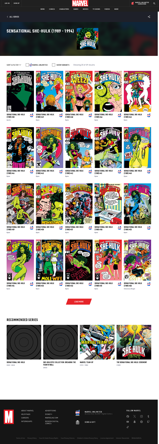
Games (75, 9)
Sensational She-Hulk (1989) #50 (16, 136)
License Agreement (107, 438)
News (43, 9)
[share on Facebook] (127, 417)
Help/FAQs (25, 414)
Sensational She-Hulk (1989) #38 (45, 249)
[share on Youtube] (127, 422)
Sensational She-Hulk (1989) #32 (74, 305)
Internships (26, 421)
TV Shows (96, 9)
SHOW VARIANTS (62, 86)
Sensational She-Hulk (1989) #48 (74, 136)
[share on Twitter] (134, 417)
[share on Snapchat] (134, 422)
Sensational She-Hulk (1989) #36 (104, 249)
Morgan (133, 310)
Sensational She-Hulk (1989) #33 (45, 305)
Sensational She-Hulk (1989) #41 (104, 193)
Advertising (50, 411)
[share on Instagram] (141, 417)
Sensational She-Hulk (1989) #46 (104, 136)
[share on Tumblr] (148, 417)
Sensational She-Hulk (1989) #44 (16, 193)
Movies (85, 9)
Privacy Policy (32, 438)
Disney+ (48, 414)
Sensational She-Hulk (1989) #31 (104, 305)
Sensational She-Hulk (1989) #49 (45, 136)
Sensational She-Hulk (16, 383)
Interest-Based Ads (122, 438)
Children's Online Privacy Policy (87, 438)
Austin (9, 141)
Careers (25, 418)
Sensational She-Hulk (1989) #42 (74, 193)
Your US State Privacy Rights (48, 438)
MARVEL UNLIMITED (40, 86)
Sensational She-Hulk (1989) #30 (133, 305)
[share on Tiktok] (127, 427)
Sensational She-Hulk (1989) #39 (16, 249)
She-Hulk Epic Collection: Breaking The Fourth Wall (59, 384)
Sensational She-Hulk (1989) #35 (133, 249)
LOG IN (7, 3)
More (116, 9)
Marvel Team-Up (86, 383)
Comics (52, 9)
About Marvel (27, 411)
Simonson (127, 310)
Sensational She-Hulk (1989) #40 (133, 193)
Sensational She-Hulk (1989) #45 (133, 136)
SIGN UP (16, 3)
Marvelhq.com (51, 418)
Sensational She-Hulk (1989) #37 (74, 249)
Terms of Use (20, 438)
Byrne (37, 141)
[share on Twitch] (148, 422)
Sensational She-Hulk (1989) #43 (45, 193)
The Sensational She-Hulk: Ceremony (132, 383)
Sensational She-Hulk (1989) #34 (16, 305)
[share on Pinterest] (141, 422)
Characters (64, 9)
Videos (107, 9)
